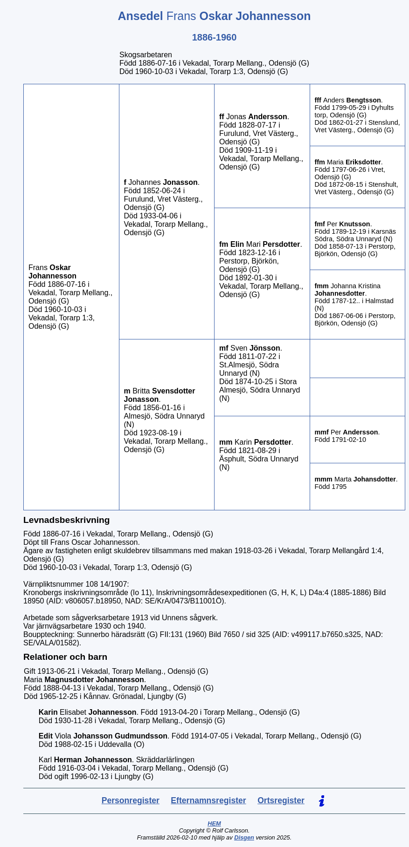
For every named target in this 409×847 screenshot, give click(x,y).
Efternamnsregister (208, 800)
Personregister (130, 800)
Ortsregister (281, 800)
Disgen (244, 837)
